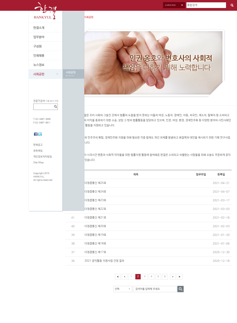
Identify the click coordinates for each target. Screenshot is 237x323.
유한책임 (38, 150)
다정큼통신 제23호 (95, 200)
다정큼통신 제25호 (95, 183)
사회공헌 (45, 74)
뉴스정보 (38, 65)
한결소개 (38, 28)
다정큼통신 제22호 (95, 209)
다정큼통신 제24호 (95, 191)
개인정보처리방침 (42, 156)
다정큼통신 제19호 (95, 235)
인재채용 (38, 55)
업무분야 (38, 37)
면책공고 (38, 144)
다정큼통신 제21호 (95, 217)
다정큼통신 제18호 (95, 243)
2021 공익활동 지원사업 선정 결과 (104, 260)
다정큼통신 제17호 (95, 252)
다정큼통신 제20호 (95, 226)
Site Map (38, 162)
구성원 (37, 46)
